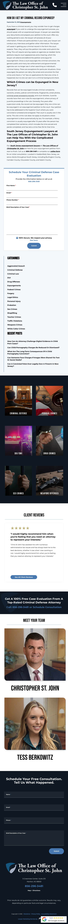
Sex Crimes (12, 309)
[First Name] (32, 188)
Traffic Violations (14, 321)
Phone (8, 820)
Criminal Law (13, 274)
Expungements (26, 22)
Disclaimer (26, 914)
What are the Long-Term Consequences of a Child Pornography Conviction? (29, 352)
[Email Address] (34, 807)
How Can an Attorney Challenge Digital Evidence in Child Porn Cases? (32, 342)
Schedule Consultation (47, 607)
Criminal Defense (15, 270)
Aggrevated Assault (16, 266)
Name (8, 794)
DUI (9, 277)
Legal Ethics (12, 297)
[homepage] (34, 868)
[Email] (32, 196)
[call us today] (56, 4)
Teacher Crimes (14, 317)
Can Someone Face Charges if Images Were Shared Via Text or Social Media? (33, 358)
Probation (11, 305)
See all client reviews (24, 577)
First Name (11, 185)
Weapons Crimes (14, 325)
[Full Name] (34, 795)
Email (9, 193)
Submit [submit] (34, 246)
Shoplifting (12, 313)
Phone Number (12, 200)
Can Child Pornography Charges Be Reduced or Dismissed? (33, 347)
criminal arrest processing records (20, 95)
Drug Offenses (13, 281)
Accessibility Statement (49, 914)
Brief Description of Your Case (17, 207)
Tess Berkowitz (35, 729)
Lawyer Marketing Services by (34, 918)
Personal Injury (14, 301)
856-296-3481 (34, 181)
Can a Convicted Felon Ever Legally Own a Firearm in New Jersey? (33, 365)
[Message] (34, 838)
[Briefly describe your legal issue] (32, 221)
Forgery (10, 293)
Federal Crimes (14, 289)
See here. (34, 240)
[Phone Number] (32, 203)
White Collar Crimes (16, 328)
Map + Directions (34, 890)
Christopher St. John (35, 660)
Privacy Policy (35, 914)
